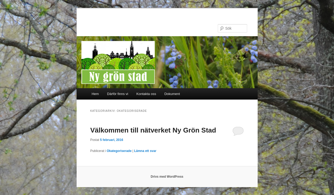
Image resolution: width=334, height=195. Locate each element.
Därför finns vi (117, 94)
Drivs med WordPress (167, 176)
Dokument (172, 94)
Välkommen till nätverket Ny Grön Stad (153, 130)
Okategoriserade (119, 151)
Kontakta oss (146, 94)
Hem (95, 94)
